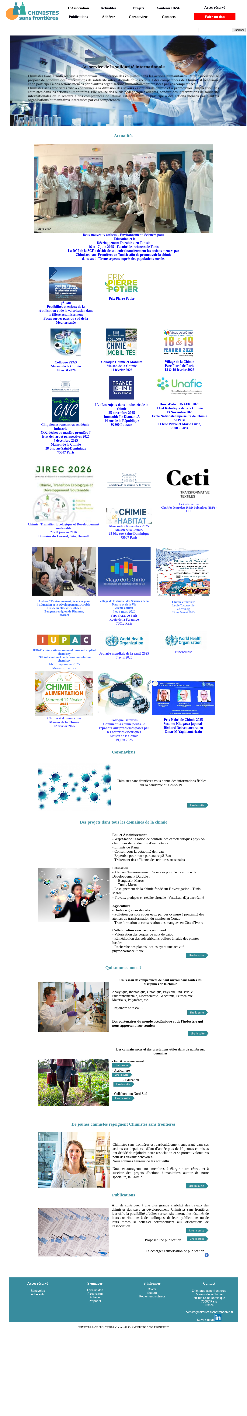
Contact (209, 1283)
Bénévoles (38, 1291)
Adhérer (108, 17)
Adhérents (38, 1294)
